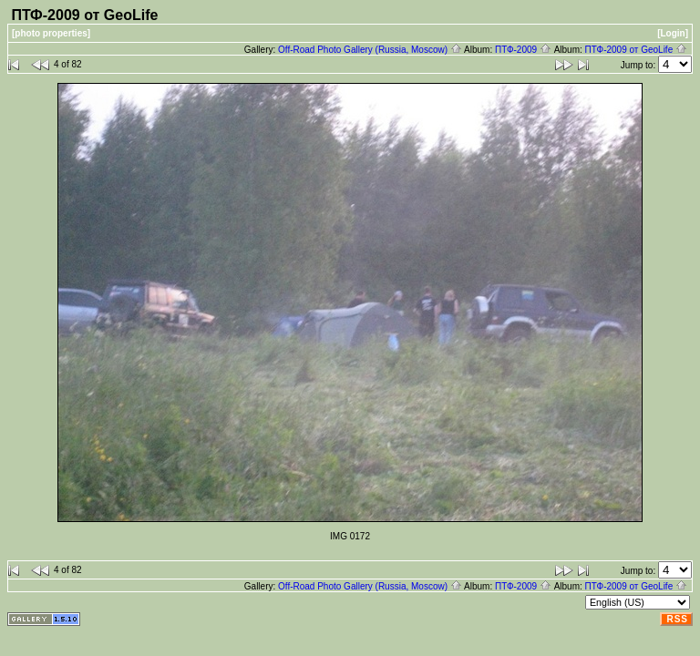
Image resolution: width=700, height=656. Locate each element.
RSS (677, 619)
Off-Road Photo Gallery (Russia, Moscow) (370, 50)
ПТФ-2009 (523, 50)
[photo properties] (51, 33)
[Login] (672, 33)
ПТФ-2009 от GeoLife (636, 50)
